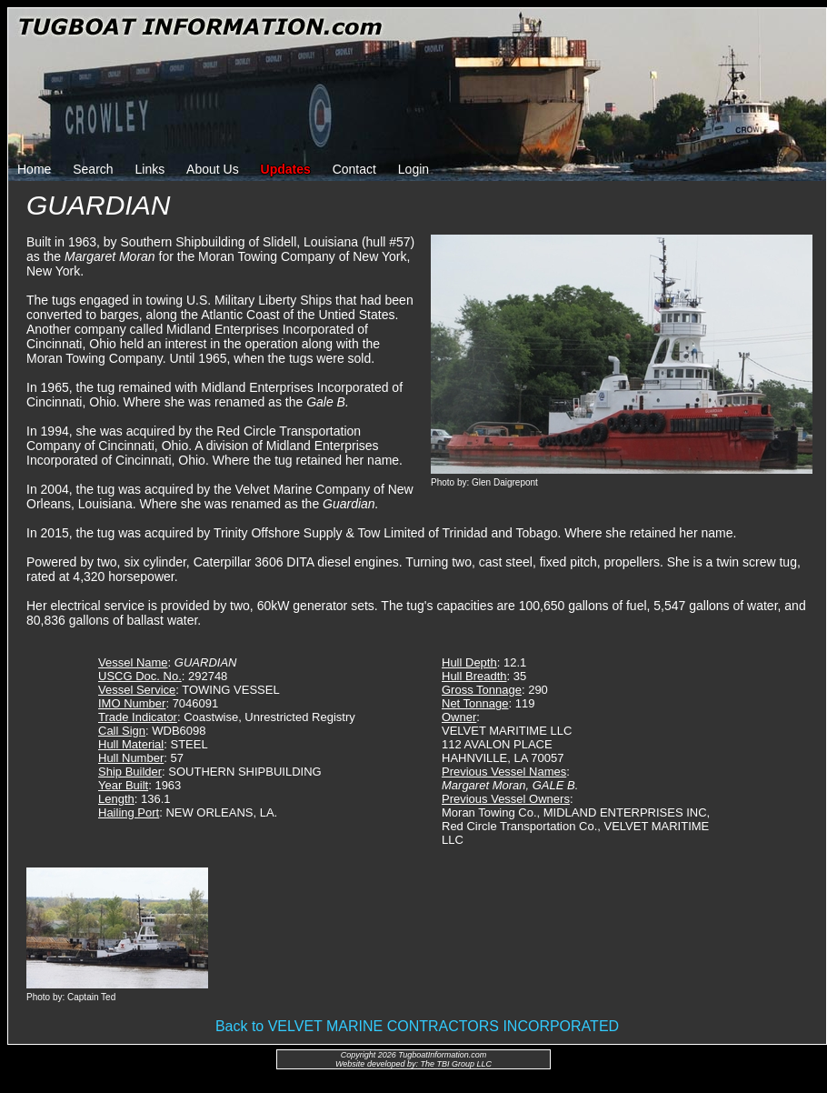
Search (93, 169)
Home (34, 169)
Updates (286, 169)
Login (413, 169)
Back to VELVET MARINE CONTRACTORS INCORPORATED (417, 1026)
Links (150, 169)
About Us (212, 169)
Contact (354, 169)
